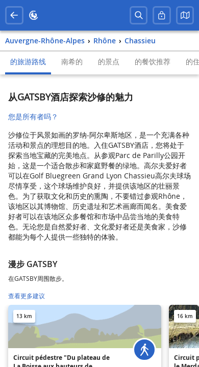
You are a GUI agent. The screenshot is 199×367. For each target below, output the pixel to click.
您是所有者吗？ (33, 116)
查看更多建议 (26, 296)
